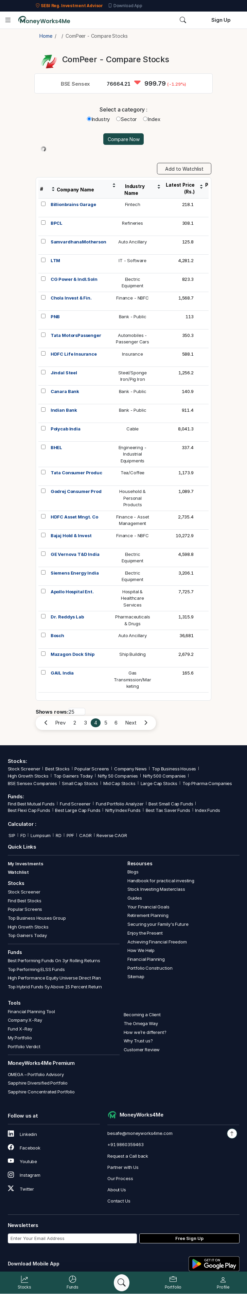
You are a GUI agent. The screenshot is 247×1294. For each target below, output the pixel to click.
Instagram (24, 1175)
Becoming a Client (142, 1014)
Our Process (120, 1178)
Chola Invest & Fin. (71, 298)
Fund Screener (75, 803)
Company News (130, 768)
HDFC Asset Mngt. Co (74, 517)
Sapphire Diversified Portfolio (38, 1083)
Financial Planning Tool (31, 1011)
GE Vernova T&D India (75, 554)
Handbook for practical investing (160, 880)
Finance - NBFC (132, 298)
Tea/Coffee (133, 472)
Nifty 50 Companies (118, 776)
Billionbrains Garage (73, 204)
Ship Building (132, 654)
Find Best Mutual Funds (31, 803)
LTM (55, 260)
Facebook (24, 1148)
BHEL (56, 447)
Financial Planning (146, 959)
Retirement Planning (148, 915)
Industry (98, 119)
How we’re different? (145, 1032)
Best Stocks (57, 768)
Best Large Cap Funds (77, 810)
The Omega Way (141, 1023)
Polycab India (66, 428)
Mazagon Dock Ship (72, 654)
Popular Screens (91, 768)
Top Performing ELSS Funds (36, 969)
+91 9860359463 (125, 1144)
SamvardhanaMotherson (78, 241)
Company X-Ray (25, 1020)
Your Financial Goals (148, 906)
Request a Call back (127, 1156)
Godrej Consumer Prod (76, 491)
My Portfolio (20, 1037)
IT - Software (132, 260)
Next (130, 722)
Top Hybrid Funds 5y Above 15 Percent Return (55, 986)
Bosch (57, 635)
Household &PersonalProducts (132, 498)
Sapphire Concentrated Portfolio (41, 1091)
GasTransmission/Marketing (132, 679)
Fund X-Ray (20, 1029)
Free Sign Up (189, 1238)
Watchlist (18, 872)
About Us (116, 1189)
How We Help (141, 950)
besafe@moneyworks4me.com (139, 1133)
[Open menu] (8, 20)
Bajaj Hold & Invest (71, 535)
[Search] (121, 1282)
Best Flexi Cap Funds (29, 810)
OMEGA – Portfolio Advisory (36, 1074)
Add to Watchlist (184, 169)
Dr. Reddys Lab (67, 616)
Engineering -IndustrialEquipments (133, 454)
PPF (70, 835)
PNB (55, 316)
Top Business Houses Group (37, 918)
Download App (125, 6)
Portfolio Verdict (24, 1046)
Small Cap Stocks (80, 783)
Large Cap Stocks (159, 783)
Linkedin (22, 1134)
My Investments (25, 863)
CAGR (85, 835)
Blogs (133, 871)
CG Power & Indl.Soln (74, 279)
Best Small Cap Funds (170, 803)
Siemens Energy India (75, 573)
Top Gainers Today (73, 776)
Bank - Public (132, 316)
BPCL (57, 223)
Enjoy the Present (145, 933)
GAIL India (62, 673)
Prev (60, 722)
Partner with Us (123, 1167)
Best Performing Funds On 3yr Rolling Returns (54, 960)
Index (151, 119)
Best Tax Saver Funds (168, 810)
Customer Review (142, 1049)
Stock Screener (24, 768)
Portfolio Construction (150, 968)
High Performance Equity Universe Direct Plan (54, 978)
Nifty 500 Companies (164, 776)
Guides (134, 898)
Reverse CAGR (111, 835)
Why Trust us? (138, 1040)
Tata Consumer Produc (76, 472)
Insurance (132, 354)
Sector (126, 119)
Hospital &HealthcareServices (132, 598)
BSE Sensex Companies (32, 783)
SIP (11, 835)
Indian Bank (64, 410)
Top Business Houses (174, 768)
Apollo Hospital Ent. (72, 591)
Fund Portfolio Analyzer (120, 803)
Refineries (132, 223)
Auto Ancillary (132, 241)
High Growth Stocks (28, 776)
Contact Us (118, 1201)
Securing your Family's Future (158, 924)
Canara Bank (65, 391)
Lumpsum (41, 835)
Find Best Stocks (25, 900)
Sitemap (135, 976)
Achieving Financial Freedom (157, 941)
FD (23, 835)
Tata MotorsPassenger (76, 335)
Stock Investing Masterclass (156, 889)
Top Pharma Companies (207, 783)
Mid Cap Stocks (119, 783)
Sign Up (221, 20)
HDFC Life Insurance (74, 354)
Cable (132, 428)
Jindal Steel (64, 372)
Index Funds (207, 810)
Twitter (21, 1189)
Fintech (132, 204)
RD (58, 835)
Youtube (22, 1161)
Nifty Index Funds (122, 810)
